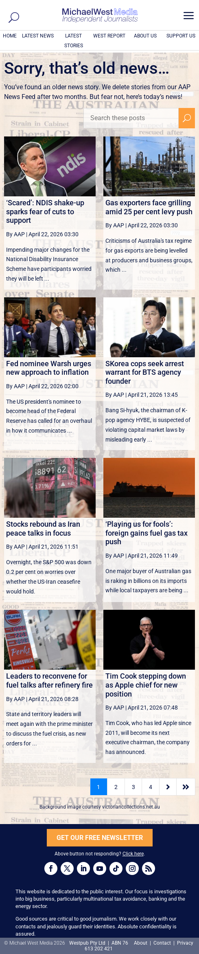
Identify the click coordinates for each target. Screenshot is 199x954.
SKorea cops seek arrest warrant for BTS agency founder (144, 372)
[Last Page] (186, 787)
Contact (162, 943)
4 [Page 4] (150, 787)
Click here (133, 854)
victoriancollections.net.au (131, 807)
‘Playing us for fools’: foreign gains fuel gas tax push (146, 533)
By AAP (15, 234)
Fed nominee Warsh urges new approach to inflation (48, 368)
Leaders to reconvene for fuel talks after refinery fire (49, 680)
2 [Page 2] (116, 787)
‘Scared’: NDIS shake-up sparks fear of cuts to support (45, 211)
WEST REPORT (109, 36)
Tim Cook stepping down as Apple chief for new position (145, 685)
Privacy (185, 943)
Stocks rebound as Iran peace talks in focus (43, 528)
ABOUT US (145, 36)
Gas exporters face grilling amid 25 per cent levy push (148, 207)
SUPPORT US (180, 36)
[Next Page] (168, 787)
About (141, 943)
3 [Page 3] (133, 787)
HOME (10, 36)
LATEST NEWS (38, 36)
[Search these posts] (131, 118)
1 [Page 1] (98, 787)
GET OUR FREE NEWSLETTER (100, 838)
